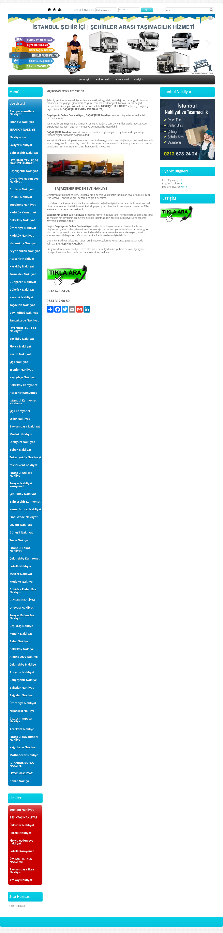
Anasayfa (84, 79)
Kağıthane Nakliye (22, 747)
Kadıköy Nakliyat (22, 235)
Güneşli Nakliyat (21, 532)
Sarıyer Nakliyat (21, 145)
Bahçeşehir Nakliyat (24, 153)
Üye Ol (77, 9)
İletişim (138, 79)
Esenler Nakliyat (21, 369)
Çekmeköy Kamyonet (25, 558)
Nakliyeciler (18, 137)
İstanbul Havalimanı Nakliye (24, 738)
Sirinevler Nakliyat (23, 274)
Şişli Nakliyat (19, 362)
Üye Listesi (17, 103)
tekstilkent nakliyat (24, 465)
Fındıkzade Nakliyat (24, 517)
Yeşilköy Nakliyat (22, 339)
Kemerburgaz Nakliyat (25, 509)
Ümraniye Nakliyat (23, 228)
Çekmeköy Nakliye (23, 664)
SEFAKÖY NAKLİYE (22, 129)
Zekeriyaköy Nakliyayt (25, 457)
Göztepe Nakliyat (22, 189)
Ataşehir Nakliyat (22, 259)
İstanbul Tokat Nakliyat (20, 549)
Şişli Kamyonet (20, 411)
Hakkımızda (103, 79)
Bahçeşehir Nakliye (23, 680)
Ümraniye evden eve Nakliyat (24, 180)
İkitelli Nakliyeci (21, 566)
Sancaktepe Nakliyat (24, 320)
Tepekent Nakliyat (23, 205)
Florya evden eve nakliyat (21, 842)
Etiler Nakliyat (20, 419)
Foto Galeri (122, 79)
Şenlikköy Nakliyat (23, 494)
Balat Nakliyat (20, 641)
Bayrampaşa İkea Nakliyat (22, 870)
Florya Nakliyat (20, 346)
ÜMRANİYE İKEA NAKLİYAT (21, 860)
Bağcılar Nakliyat (22, 687)
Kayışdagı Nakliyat (23, 377)
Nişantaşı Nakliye (22, 711)
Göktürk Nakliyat (22, 289)
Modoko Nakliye (21, 581)
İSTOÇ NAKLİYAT (21, 773)
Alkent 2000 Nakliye (24, 657)
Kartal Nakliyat (20, 354)
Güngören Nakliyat (23, 282)
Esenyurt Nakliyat (22, 442)
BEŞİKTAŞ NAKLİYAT (23, 817)
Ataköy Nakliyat (21, 880)
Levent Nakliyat (21, 525)
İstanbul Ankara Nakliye (21, 474)
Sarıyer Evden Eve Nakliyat (22, 616)
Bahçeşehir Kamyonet (25, 501)
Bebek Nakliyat (20, 449)
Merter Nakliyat (21, 574)
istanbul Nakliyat (22, 122)
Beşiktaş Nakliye (21, 626)
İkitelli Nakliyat (20, 833)
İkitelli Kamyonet (22, 851)
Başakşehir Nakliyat (24, 171)
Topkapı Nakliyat (22, 810)
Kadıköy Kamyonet (23, 212)
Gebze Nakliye (20, 781)
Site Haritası (17, 906)
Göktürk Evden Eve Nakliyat (23, 590)
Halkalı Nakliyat (21, 197)
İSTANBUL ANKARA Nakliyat (23, 329)
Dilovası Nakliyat (21, 607)
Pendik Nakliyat (21, 633)
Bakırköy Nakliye (22, 649)
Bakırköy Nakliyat (22, 220)
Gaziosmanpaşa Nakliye (21, 720)
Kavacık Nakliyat (21, 297)
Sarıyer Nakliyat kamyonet (21, 484)
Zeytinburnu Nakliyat (25, 251)
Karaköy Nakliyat (22, 266)
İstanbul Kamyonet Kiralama (23, 401)
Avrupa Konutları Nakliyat (22, 112)
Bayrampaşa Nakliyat (25, 426)
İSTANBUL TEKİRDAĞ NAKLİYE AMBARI (24, 161)
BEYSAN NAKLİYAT (22, 600)
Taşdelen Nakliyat (22, 305)
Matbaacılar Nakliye (24, 755)
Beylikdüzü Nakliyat (24, 313)
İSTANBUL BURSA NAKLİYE (22, 764)
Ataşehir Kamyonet (23, 393)
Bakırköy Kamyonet (24, 385)
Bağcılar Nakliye (21, 695)
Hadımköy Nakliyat (23, 243)
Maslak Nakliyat (21, 434)
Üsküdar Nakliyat (22, 825)
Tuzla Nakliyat (20, 540)
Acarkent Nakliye (22, 729)
